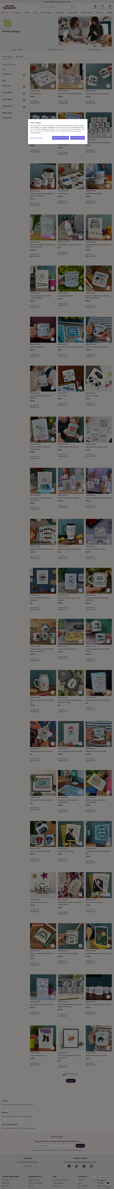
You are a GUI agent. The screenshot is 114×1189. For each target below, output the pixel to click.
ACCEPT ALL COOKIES (77, 137)
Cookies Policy (37, 131)
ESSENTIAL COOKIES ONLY (60, 137)
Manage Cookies (37, 138)
